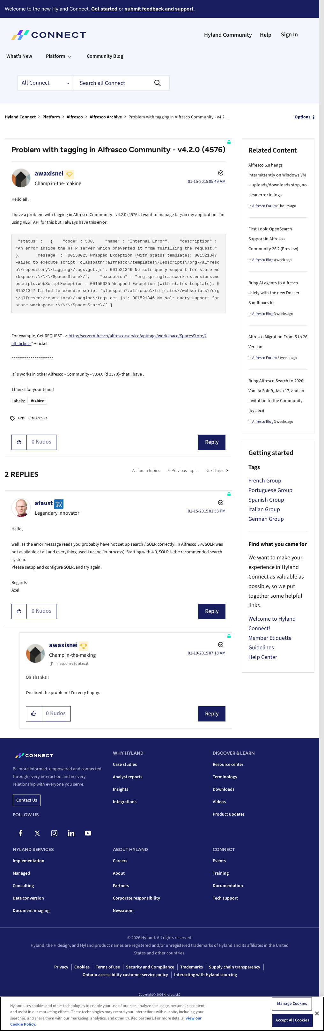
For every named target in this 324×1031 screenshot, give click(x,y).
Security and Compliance (150, 967)
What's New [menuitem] (19, 56)
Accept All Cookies (292, 1020)
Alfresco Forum (264, 206)
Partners (121, 886)
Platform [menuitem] (55, 56)
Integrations (124, 802)
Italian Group (264, 509)
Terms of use (108, 967)
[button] (19, 442)
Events (219, 861)
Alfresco (75, 117)
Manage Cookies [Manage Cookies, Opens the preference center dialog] (292, 1003)
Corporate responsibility (136, 898)
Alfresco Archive (106, 117)
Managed (21, 873)
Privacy (61, 967)
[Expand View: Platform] (70, 56)
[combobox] (121, 83)
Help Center (262, 657)
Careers (120, 861)
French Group (264, 481)
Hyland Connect (20, 117)
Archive (37, 400)
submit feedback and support (159, 9)
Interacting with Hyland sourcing (205, 975)
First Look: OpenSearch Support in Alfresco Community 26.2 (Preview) (273, 239)
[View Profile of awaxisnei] (49, 173)
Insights (120, 789)
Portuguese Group (270, 490)
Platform (51, 117)
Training (221, 873)
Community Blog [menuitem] (105, 56)
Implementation (28, 861)
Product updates (229, 814)
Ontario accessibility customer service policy (125, 975)
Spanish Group (266, 500)
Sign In (289, 35)
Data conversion (28, 898)
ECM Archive (38, 418)
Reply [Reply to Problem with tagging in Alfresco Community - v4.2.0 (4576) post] (212, 442)
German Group (266, 519)
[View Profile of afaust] (44, 503)
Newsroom (123, 911)
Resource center (228, 764)
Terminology (225, 777)
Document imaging (31, 911)
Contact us (26, 800)
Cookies (82, 967)
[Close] (317, 1013)
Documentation (228, 886)
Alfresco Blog (262, 260)
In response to (72, 663)
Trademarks (191, 967)
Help (265, 35)
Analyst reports (127, 777)
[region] (162, 1014)
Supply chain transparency (234, 967)
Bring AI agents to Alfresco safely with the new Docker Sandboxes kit (273, 293)
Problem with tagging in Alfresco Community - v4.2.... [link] (178, 117)
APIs (21, 418)
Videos (219, 802)
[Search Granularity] (45, 83)
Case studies (125, 764)
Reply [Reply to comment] (212, 611)
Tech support (225, 898)
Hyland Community (228, 35)
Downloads (223, 789)
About (119, 873)
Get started (104, 9)
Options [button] (302, 117)
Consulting (23, 886)
